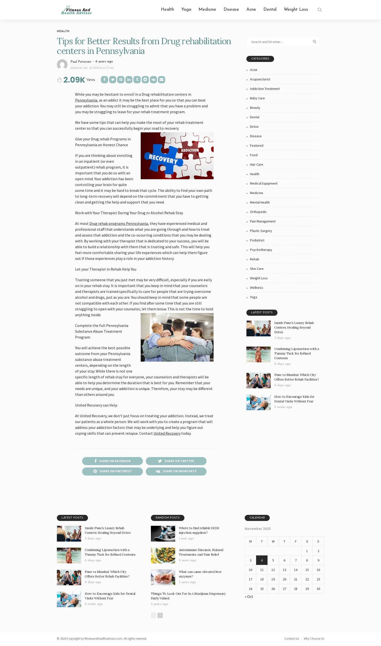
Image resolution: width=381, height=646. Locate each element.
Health (167, 9)
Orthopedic (258, 212)
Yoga (186, 9)
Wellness (256, 287)
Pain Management (263, 221)
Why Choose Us (314, 640)
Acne (251, 9)
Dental (270, 9)
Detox (254, 126)
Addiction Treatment (265, 88)
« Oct (249, 597)
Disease (231, 9)
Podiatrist (257, 240)
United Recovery (167, 433)
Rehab (254, 259)
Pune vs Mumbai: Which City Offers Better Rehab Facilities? (296, 372)
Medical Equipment (263, 183)
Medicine (207, 9)
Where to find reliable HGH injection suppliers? (198, 531)
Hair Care (256, 164)
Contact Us (291, 640)
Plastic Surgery (261, 231)
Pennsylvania (86, 100)
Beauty (255, 107)
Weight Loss (296, 9)
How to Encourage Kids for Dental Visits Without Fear (293, 394)
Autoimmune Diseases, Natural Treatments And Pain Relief (201, 553)
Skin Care (257, 268)
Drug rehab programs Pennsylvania (118, 223)
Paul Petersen (80, 61)
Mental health (260, 202)
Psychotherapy (261, 249)
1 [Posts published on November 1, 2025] (307, 552)
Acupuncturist (260, 79)
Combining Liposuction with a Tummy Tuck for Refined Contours (295, 348)
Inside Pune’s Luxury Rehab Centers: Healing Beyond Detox (296, 325)
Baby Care (257, 98)
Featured (256, 145)
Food (254, 155)
